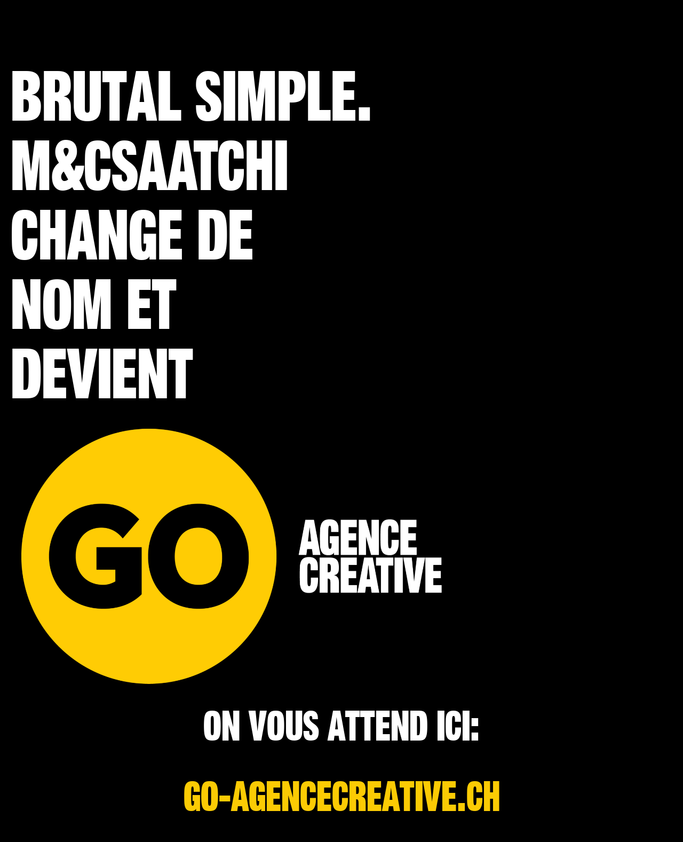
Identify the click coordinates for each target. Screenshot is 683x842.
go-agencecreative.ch (342, 798)
